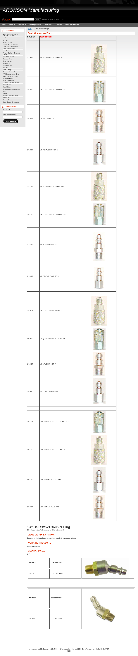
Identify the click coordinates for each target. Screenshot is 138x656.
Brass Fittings (7, 42)
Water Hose (6, 98)
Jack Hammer (7, 65)
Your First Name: (8, 110)
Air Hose (5, 40)
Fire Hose (6, 51)
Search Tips (59, 19)
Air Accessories (8, 38)
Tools (4, 91)
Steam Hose (7, 85)
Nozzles (5, 67)
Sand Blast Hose (8, 80)
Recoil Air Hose (8, 78)
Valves (5, 93)
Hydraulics (6, 63)
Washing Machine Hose (10, 95)
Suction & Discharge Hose (11, 89)
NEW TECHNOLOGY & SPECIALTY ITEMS (10, 35)
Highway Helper (8, 59)
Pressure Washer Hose (10, 72)
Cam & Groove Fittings (10, 44)
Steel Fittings (7, 87)
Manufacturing (31, 10)
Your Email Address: (9, 115)
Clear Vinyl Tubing (9, 48)
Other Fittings (7, 70)
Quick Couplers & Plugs (10, 76)
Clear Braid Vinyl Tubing (10, 46)
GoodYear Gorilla (8, 57)
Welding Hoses (8, 100)
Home (30, 29)
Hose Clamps (7, 61)
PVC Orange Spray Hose (11, 74)
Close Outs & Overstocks (11, 102)
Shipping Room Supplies (11, 82)
